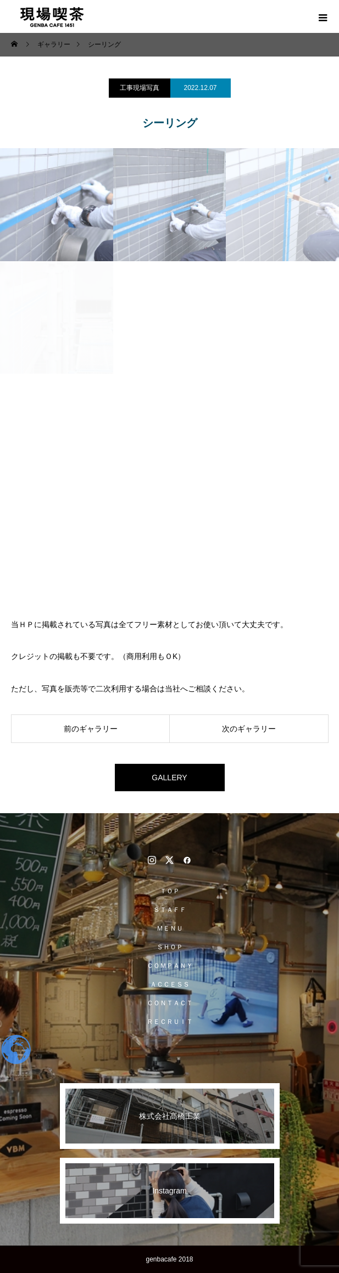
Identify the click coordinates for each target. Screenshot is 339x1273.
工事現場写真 (139, 88)
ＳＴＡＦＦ (169, 910)
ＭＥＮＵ (170, 928)
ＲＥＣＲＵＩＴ (170, 1022)
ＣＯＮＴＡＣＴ (170, 1003)
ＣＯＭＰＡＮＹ (170, 966)
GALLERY (169, 777)
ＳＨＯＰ (170, 947)
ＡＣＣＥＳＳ (170, 984)
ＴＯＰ (170, 891)
